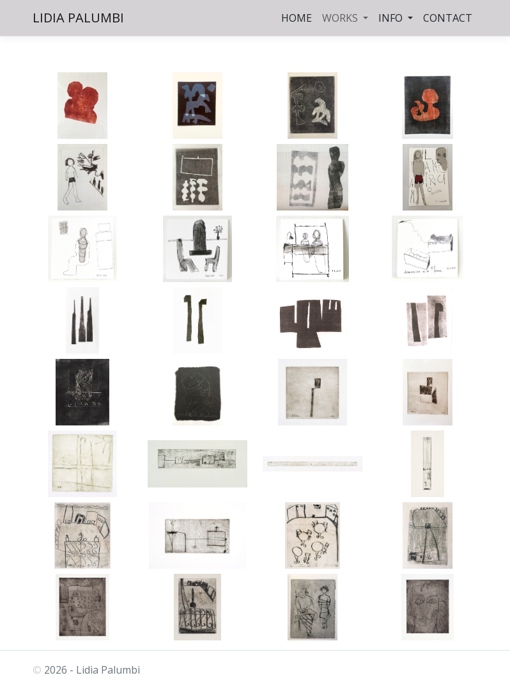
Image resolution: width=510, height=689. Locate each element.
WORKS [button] (341, 18)
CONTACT (447, 18)
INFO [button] (391, 18)
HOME (296, 18)
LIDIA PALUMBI (78, 17)
